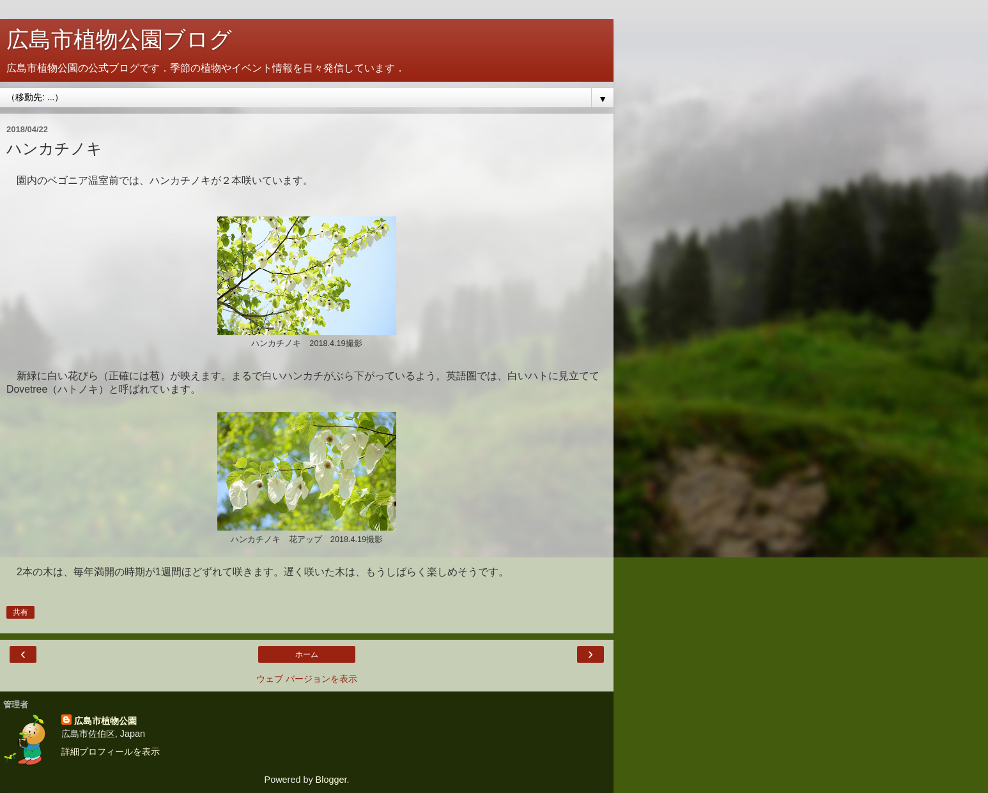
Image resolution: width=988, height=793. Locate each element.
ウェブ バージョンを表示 (306, 679)
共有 (20, 612)
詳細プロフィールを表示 (110, 751)
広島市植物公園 (105, 721)
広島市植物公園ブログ (119, 39)
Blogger (331, 779)
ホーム (306, 654)
